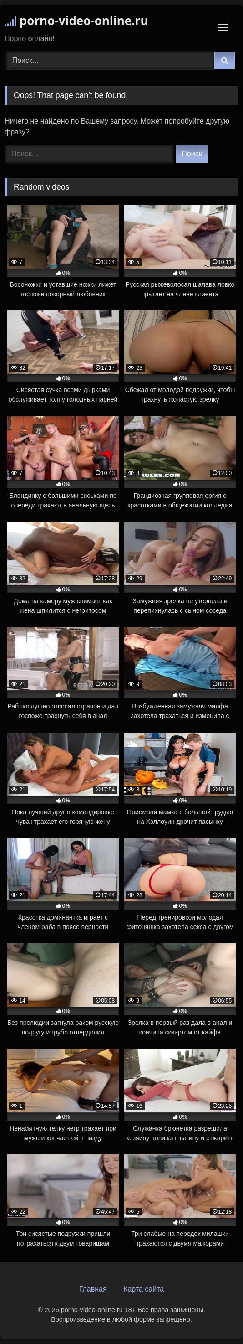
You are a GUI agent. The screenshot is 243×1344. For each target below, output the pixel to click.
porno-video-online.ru (76, 20)
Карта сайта (143, 1289)
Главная (93, 1289)
